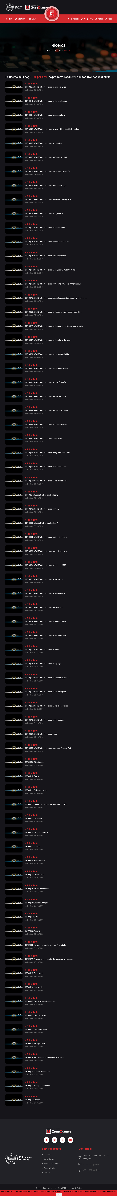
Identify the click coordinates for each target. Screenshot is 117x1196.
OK (59, 1194)
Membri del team (50, 1163)
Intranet (46, 1173)
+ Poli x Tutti (31, 83)
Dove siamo (48, 1159)
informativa (112, 1191)
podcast (58, 50)
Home (49, 50)
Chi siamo (47, 1154)
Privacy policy (48, 1168)
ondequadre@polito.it (89, 1164)
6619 (99, 1170)
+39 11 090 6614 (90, 1170)
